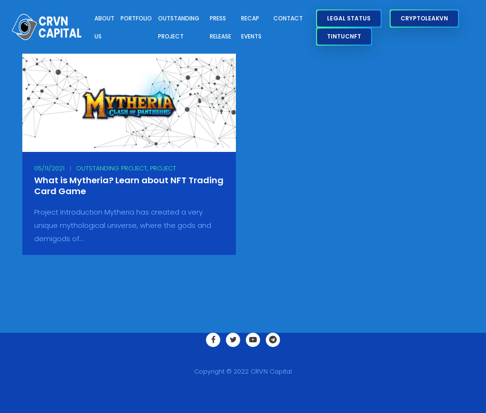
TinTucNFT (344, 36)
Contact (288, 18)
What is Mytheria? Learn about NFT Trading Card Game (129, 185)
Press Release (220, 27)
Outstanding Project (178, 27)
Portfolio (136, 18)
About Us (104, 27)
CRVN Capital (271, 371)
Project (163, 168)
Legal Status (349, 18)
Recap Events (251, 27)
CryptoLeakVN (424, 18)
